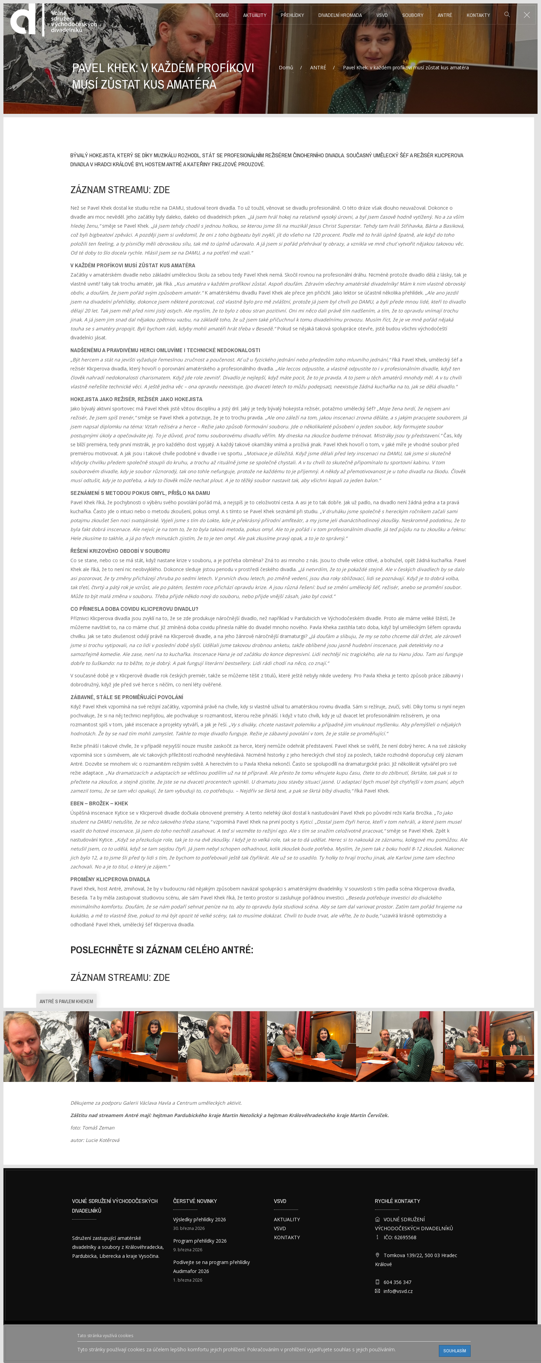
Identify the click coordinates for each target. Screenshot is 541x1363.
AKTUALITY (254, 15)
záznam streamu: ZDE (120, 190)
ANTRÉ (445, 15)
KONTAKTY (478, 15)
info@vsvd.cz (398, 1291)
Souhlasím (454, 1351)
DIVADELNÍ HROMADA (340, 15)
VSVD (382, 15)
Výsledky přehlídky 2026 (199, 1219)
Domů (222, 15)
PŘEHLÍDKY (292, 15)
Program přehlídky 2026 (200, 1240)
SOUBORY (412, 15)
